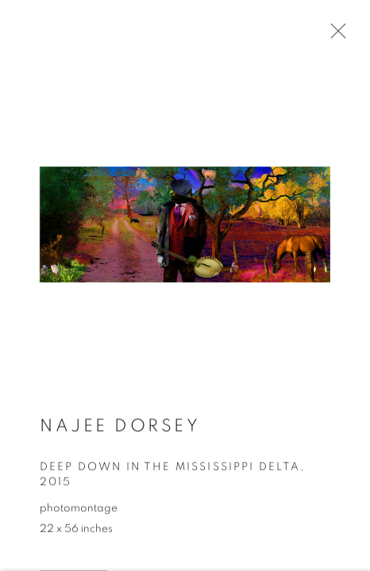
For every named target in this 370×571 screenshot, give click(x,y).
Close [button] (334, 36)
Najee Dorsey (120, 427)
